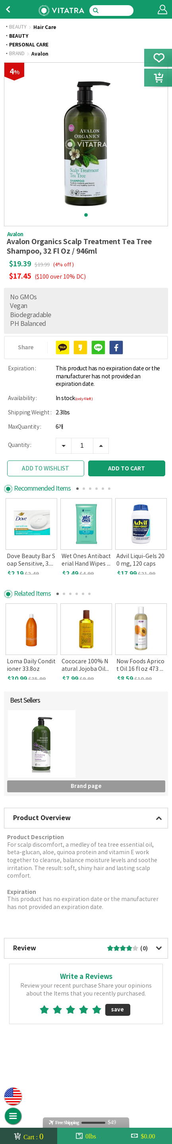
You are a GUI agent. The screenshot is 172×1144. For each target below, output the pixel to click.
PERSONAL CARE (28, 44)
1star (47, 1022)
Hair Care (44, 27)
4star (87, 1022)
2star (60, 1022)
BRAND (17, 54)
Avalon (39, 54)
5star (100, 1022)
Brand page (86, 799)
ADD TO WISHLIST (45, 469)
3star (73, 1022)
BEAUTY (18, 27)
